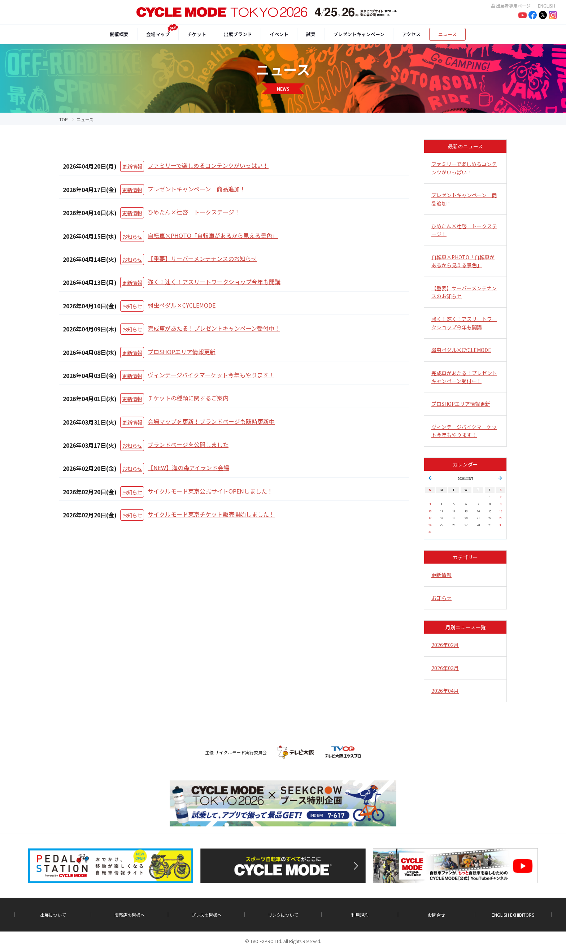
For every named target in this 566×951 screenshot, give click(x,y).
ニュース (447, 34)
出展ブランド (238, 34)
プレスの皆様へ (206, 914)
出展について (53, 914)
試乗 (310, 34)
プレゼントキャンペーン (358, 34)
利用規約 (360, 914)
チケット (196, 34)
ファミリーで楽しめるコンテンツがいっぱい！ (208, 165)
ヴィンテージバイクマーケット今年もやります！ (211, 374)
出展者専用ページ (511, 6)
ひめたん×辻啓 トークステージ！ (194, 212)
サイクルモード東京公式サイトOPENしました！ (210, 491)
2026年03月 (445, 668)
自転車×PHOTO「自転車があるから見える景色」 (213, 235)
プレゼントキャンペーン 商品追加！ (196, 188)
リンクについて (283, 914)
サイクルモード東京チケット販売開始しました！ (211, 514)
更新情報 (132, 166)
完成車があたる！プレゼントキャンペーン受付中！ (214, 328)
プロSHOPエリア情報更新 (181, 351)
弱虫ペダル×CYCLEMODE (181, 305)
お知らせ (132, 236)
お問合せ (436, 914)
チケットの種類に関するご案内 (188, 398)
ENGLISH (546, 6)
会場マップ (158, 34)
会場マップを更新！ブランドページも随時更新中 (211, 421)
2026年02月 (445, 644)
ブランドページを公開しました (188, 444)
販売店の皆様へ (129, 914)
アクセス (411, 34)
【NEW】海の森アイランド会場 (188, 467)
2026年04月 (445, 690)
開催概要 (119, 34)
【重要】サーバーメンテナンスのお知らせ (202, 258)
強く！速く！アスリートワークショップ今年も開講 (214, 281)
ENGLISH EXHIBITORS (513, 914)
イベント (279, 34)
